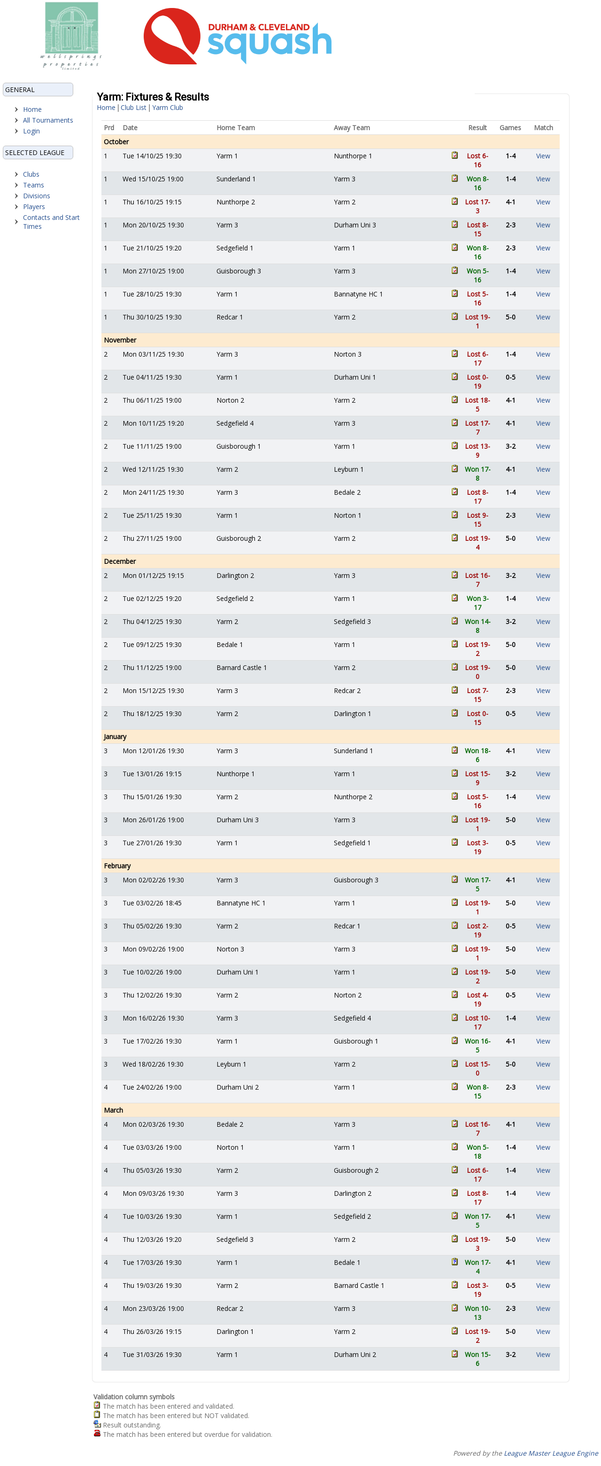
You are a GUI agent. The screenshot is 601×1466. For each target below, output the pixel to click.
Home (32, 109)
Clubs (31, 174)
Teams (33, 184)
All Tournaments (48, 120)
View (543, 155)
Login (31, 130)
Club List (133, 107)
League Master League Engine (551, 1453)
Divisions (36, 195)
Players (34, 206)
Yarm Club (167, 107)
